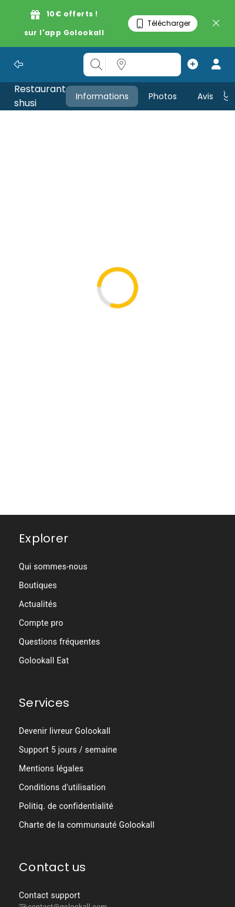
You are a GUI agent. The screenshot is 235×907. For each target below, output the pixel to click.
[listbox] (164, 64)
